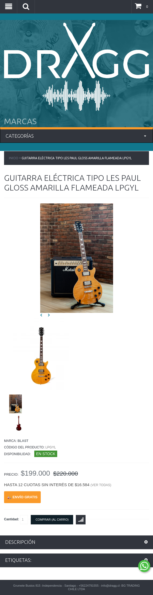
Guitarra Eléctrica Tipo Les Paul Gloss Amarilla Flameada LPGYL (77, 158)
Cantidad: (16, 519)
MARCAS (20, 121)
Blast (23, 441)
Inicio (13, 158)
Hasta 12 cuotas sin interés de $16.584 (57, 484)
